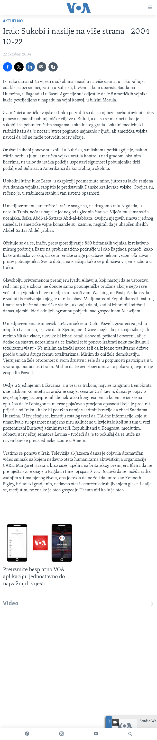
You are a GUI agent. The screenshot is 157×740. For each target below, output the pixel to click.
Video (78, 603)
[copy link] (53, 67)
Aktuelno (13, 21)
